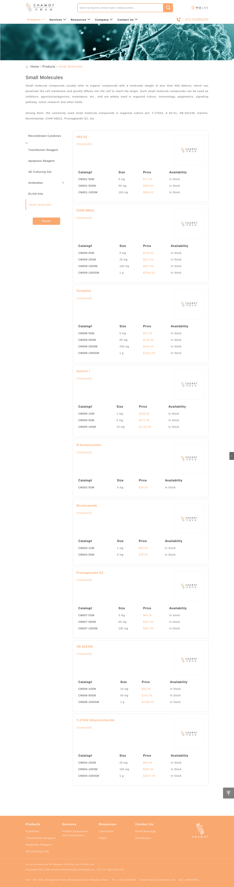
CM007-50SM (87, 621)
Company (104, 19)
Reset (46, 221)
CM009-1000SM (88, 272)
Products (36, 19)
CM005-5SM (86, 420)
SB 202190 (85, 646)
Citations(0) (84, 144)
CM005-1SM (86, 413)
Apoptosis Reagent (39, 844)
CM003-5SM (86, 554)
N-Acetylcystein (89, 445)
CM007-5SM (86, 615)
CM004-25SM (87, 762)
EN (206, 7)
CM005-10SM (87, 426)
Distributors (143, 838)
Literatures (106, 831)
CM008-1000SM (88, 353)
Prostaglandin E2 (90, 572)
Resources (80, 19)
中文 (199, 7)
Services (57, 19)
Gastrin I (83, 371)
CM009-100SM (88, 266)
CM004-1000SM (88, 775)
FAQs (102, 838)
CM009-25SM (87, 259)
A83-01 (82, 136)
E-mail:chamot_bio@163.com (157, 879)
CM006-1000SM (88, 702)
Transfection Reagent (40, 838)
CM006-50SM (87, 695)
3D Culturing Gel (37, 851)
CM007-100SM (88, 628)
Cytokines (32, 831)
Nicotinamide (87, 505)
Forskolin (84, 290)
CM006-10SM (87, 688)
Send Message (145, 831)
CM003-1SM (86, 548)
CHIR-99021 (86, 210)
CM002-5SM (86, 487)
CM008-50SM (87, 339)
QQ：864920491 (189, 879)
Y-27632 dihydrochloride (96, 720)
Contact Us (127, 19)
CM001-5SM (86, 179)
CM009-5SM (86, 252)
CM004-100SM (88, 769)
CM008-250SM (88, 346)
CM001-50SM (87, 185)
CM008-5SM (86, 333)
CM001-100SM (88, 192)
